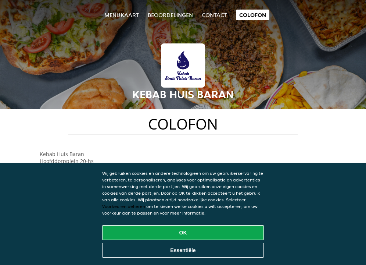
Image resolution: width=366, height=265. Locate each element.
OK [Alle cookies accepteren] (183, 233)
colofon (252, 15)
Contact (214, 15)
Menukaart (121, 15)
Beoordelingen (170, 15)
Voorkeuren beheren (123, 206)
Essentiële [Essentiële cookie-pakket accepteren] (182, 250)
